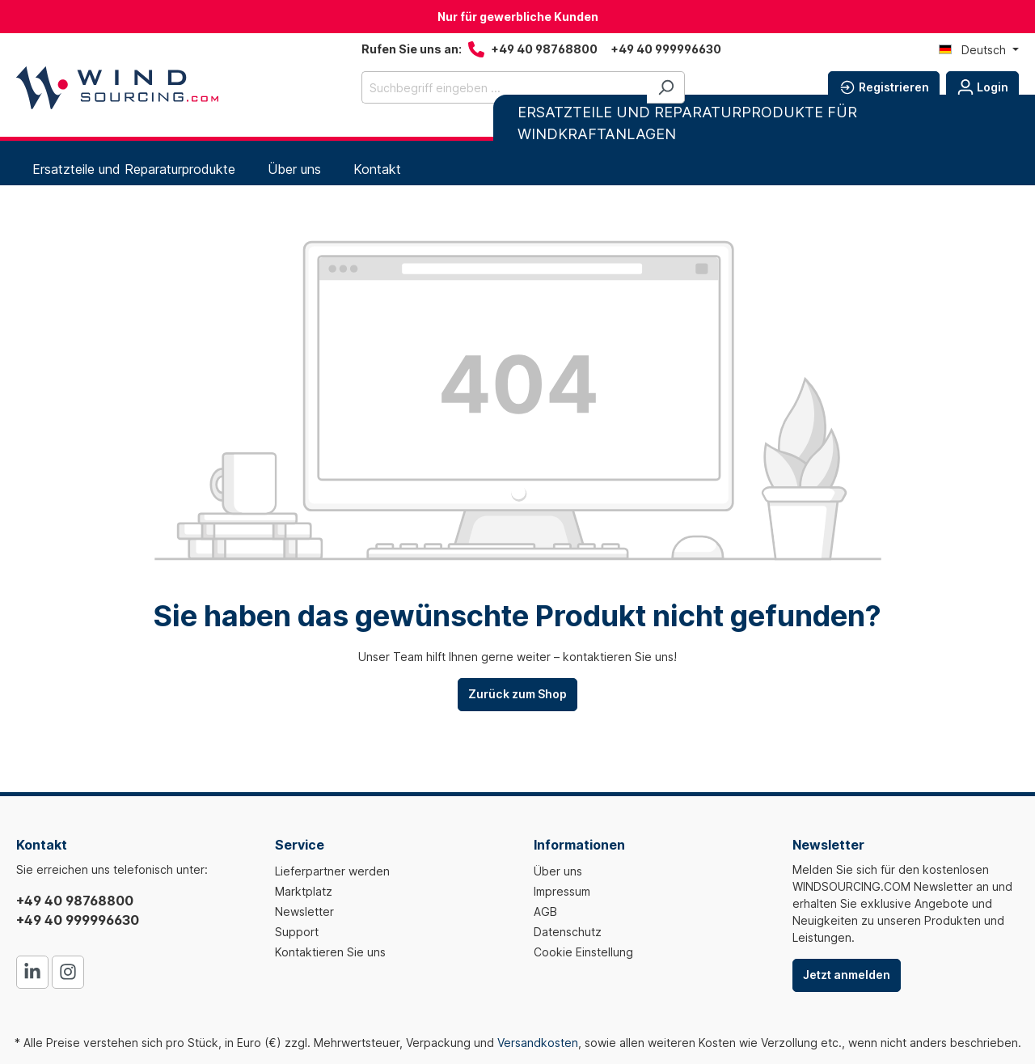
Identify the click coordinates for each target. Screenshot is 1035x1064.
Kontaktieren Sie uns (330, 952)
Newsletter (304, 911)
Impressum (562, 891)
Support (297, 932)
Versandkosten (537, 1042)
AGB (545, 911)
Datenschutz (568, 932)
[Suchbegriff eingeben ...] (504, 87)
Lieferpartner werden (332, 871)
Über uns (558, 871)
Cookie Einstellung (583, 952)
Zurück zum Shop (517, 694)
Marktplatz (303, 891)
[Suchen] (666, 87)
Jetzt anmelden (846, 974)
